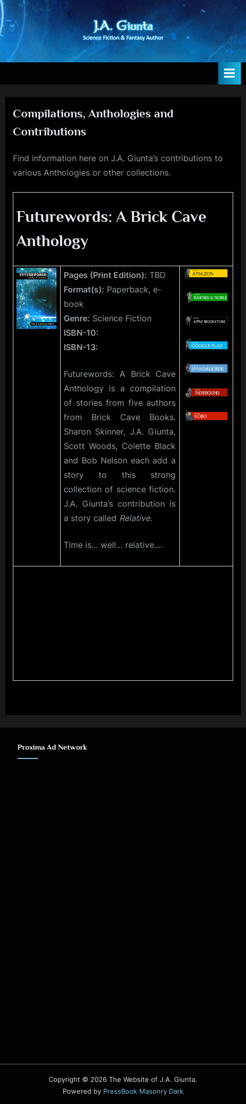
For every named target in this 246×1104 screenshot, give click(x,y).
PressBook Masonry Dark (143, 1091)
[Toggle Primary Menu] (229, 73)
